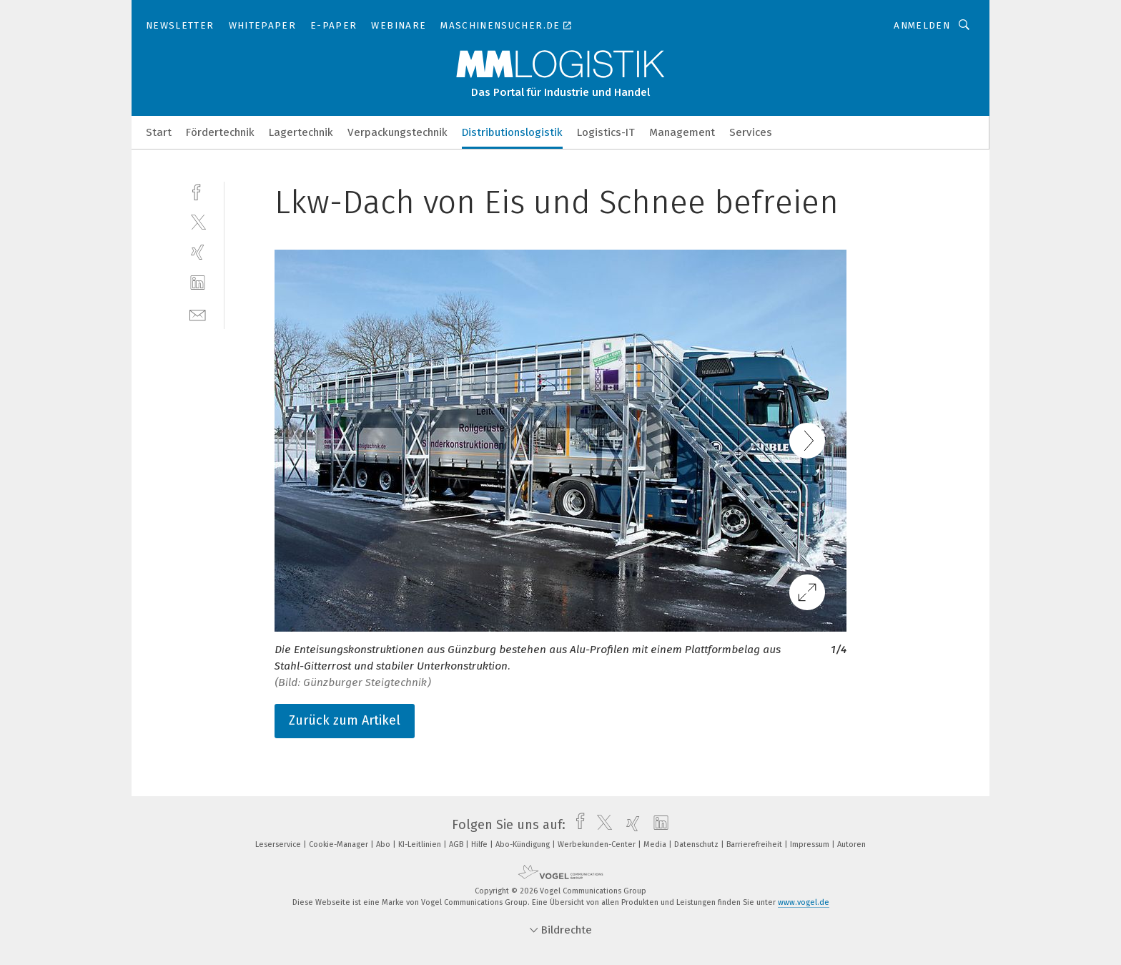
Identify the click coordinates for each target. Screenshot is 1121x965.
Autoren (851, 844)
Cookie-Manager (339, 844)
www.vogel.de (803, 902)
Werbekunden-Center (598, 844)
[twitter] (198, 221)
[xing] (198, 252)
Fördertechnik (220, 132)
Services (750, 132)
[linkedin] (198, 283)
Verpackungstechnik (397, 132)
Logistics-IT (606, 132)
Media (655, 844)
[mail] (198, 314)
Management (682, 132)
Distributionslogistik (512, 132)
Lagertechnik (301, 132)
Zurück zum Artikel (344, 720)
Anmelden (922, 25)
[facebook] (198, 191)
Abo (384, 844)
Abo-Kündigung (523, 844)
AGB (457, 844)
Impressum (810, 844)
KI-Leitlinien (420, 844)
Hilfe (480, 844)
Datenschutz (697, 844)
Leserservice (279, 844)
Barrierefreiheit (755, 844)
